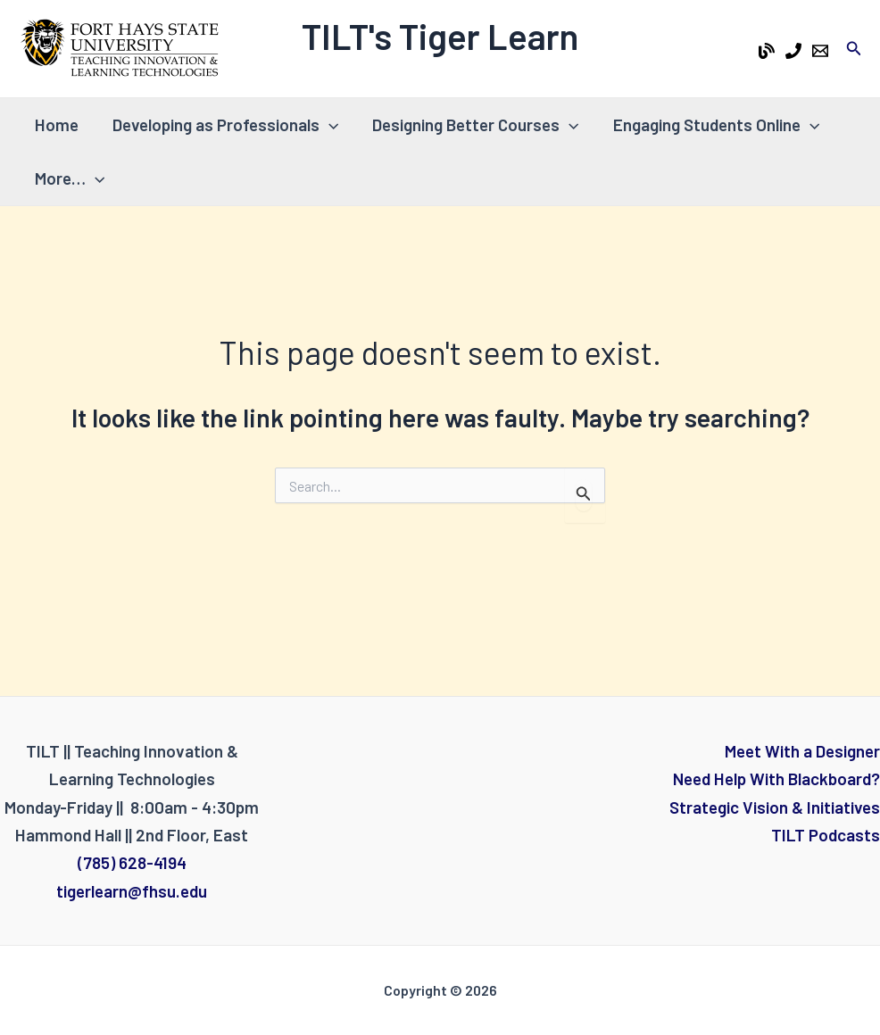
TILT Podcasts (825, 834)
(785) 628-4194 (132, 862)
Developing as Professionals (225, 125)
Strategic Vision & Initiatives (774, 807)
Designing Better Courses (475, 125)
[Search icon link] (854, 48)
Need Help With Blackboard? (776, 778)
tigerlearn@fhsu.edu (131, 891)
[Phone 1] (793, 51)
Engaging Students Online (716, 125)
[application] (329, 125)
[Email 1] (820, 51)
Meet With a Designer (802, 751)
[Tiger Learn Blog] (767, 51)
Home (57, 124)
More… (69, 178)
